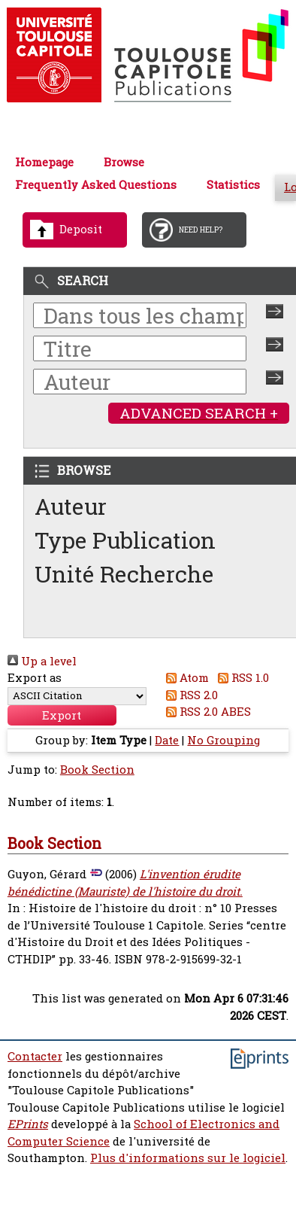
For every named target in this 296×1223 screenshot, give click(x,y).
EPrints (28, 1124)
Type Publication (125, 540)
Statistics (233, 185)
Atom (185, 678)
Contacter (35, 1056)
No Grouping (223, 740)
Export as (35, 678)
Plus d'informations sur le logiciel (187, 1158)
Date (167, 740)
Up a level (42, 661)
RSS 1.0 (240, 678)
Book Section (97, 769)
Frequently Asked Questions (96, 185)
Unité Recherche (124, 573)
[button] (62, 715)
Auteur (71, 506)
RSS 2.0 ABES (206, 712)
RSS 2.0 (190, 695)
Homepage (44, 162)
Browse (124, 162)
